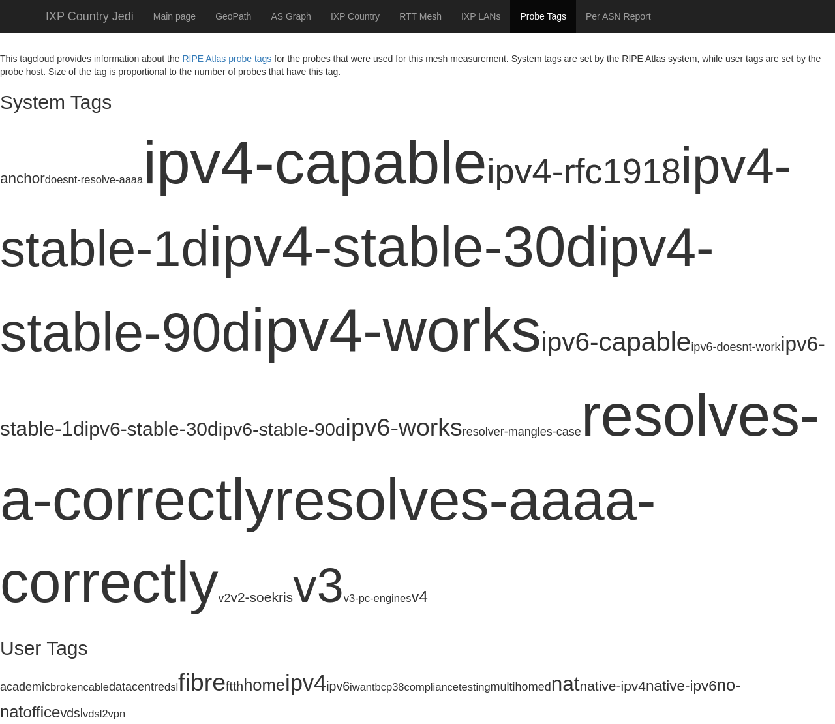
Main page (174, 16)
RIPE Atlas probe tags (226, 58)
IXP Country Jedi (90, 16)
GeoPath (233, 16)
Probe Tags (543, 16)
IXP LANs (480, 16)
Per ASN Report (618, 16)
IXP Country (355, 16)
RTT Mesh (420, 16)
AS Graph (291, 16)
